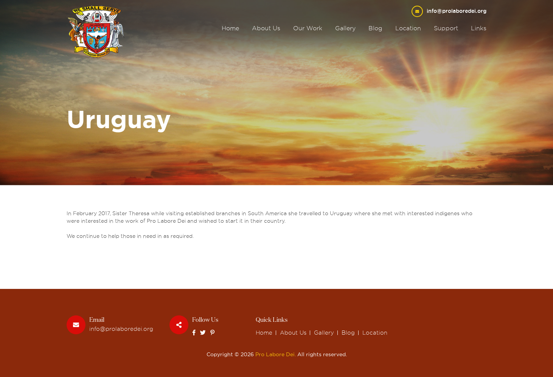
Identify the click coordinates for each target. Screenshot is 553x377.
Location (408, 28)
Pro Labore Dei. (275, 354)
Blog (375, 28)
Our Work (307, 28)
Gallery (345, 28)
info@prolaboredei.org (456, 11)
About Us (266, 28)
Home (230, 28)
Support (446, 28)
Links (478, 28)
